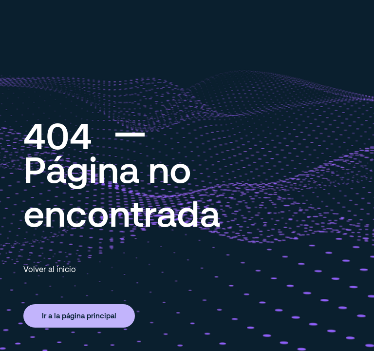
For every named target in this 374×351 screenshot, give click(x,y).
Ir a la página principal (79, 315)
